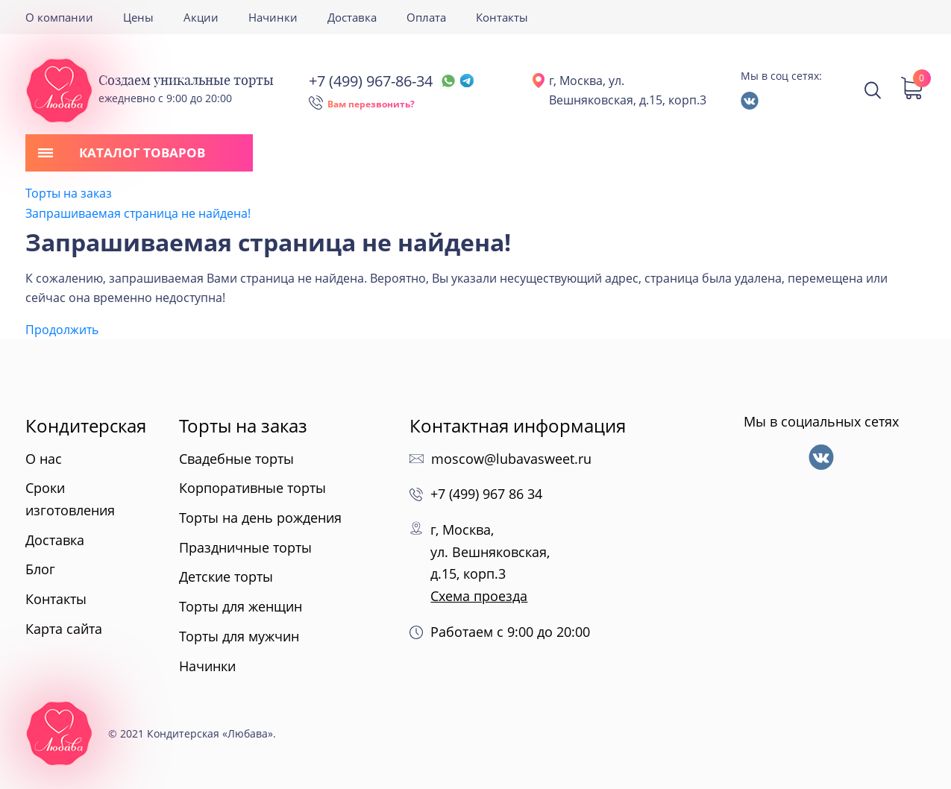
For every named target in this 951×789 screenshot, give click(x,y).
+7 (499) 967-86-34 (391, 81)
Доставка (352, 17)
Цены (138, 17)
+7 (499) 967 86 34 (486, 494)
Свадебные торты (236, 459)
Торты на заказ (68, 193)
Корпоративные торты (252, 488)
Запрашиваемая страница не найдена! (138, 213)
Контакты (502, 17)
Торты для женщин (240, 606)
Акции (201, 17)
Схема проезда (478, 596)
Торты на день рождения (260, 517)
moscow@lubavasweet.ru (511, 459)
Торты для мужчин (239, 636)
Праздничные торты (245, 547)
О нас (43, 459)
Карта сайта (63, 629)
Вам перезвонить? (371, 104)
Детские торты (226, 576)
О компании (59, 17)
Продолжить (61, 329)
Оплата (426, 17)
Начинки (273, 17)
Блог (40, 569)
